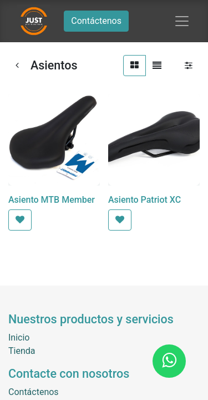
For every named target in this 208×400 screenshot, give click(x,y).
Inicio (18, 337)
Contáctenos (96, 21)
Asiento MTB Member (51, 199)
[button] (20, 220)
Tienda (21, 351)
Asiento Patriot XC (144, 199)
